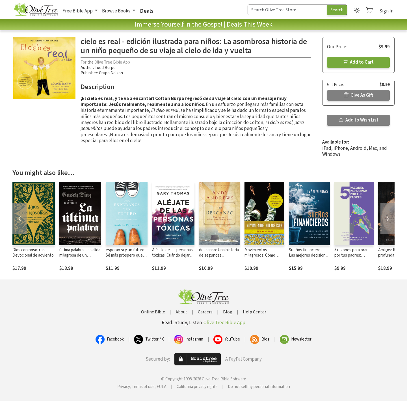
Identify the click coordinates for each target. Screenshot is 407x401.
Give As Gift (358, 95)
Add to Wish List (358, 120)
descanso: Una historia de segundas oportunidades (219, 255)
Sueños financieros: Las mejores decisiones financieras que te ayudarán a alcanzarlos (309, 258)
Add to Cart (358, 62)
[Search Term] (287, 10)
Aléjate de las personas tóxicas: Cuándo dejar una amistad (172, 255)
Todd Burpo (105, 68)
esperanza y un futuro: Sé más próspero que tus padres (125, 255)
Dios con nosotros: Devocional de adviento (33, 252)
